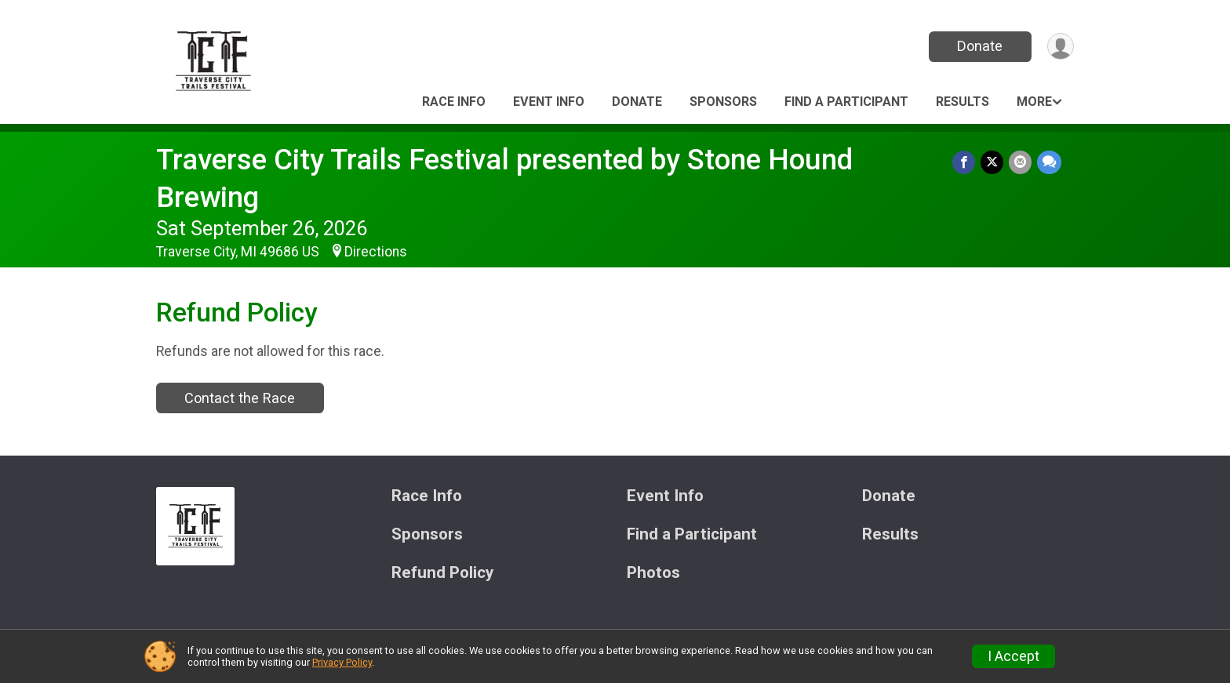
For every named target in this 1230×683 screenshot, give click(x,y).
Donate (978, 46)
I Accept (1013, 656)
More (1034, 101)
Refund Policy (442, 573)
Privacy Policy (342, 662)
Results (962, 101)
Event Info (548, 101)
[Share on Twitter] (993, 162)
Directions (375, 252)
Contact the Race (239, 398)
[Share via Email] (1021, 162)
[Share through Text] (1049, 162)
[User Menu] (1059, 46)
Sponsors (723, 101)
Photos (653, 573)
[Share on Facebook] (966, 162)
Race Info (454, 101)
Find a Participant (846, 101)
